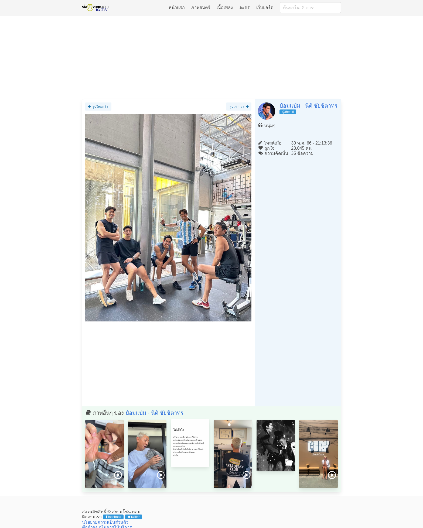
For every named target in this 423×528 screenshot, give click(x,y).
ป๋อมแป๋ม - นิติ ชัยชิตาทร (308, 106)
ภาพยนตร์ (200, 7)
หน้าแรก (177, 7)
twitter (134, 517)
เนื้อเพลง (225, 7)
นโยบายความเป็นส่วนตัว (105, 522)
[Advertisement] (211, 57)
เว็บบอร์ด (264, 7)
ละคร (244, 7)
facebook (113, 517)
